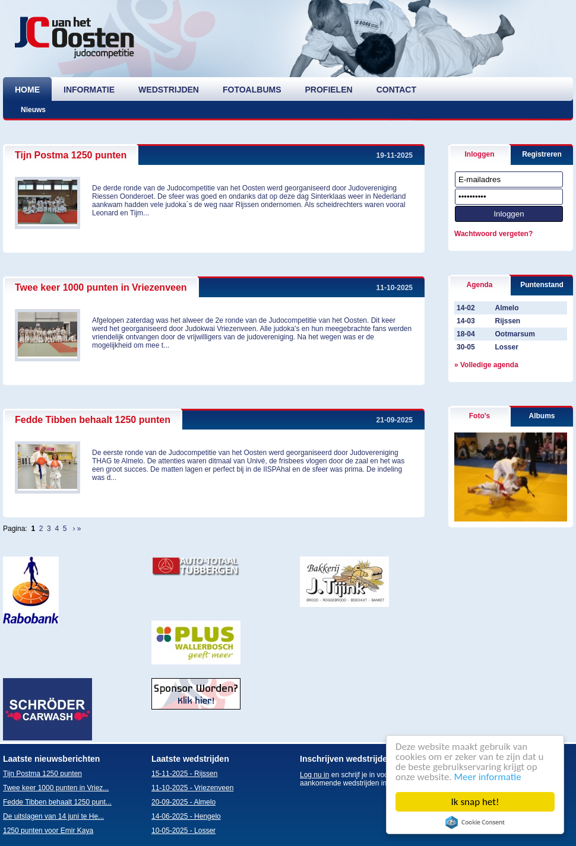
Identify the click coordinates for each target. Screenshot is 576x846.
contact (396, 89)
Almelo (506, 308)
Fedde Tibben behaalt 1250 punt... (57, 802)
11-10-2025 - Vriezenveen (192, 788)
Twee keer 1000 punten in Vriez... (56, 788)
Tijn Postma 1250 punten (70, 155)
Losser (506, 347)
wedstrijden (168, 89)
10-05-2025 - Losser (183, 830)
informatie (89, 89)
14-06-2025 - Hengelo (186, 816)
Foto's (479, 416)
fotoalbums (252, 89)
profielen (329, 89)
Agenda (479, 285)
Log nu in (314, 775)
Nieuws (33, 110)
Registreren (542, 154)
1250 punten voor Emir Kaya (48, 830)
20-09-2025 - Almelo (183, 802)
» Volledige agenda (486, 365)
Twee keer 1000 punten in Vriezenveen (101, 287)
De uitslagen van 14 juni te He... (53, 816)
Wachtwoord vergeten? (493, 234)
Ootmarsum (514, 334)
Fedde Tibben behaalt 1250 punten (92, 420)
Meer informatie (487, 777)
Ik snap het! (475, 802)
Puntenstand (542, 285)
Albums (541, 416)
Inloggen (480, 154)
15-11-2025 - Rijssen (184, 773)
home (27, 89)
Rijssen (507, 321)
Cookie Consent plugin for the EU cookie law (475, 822)
